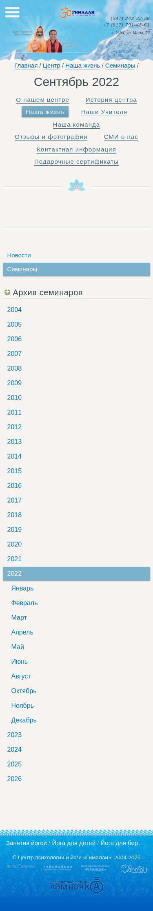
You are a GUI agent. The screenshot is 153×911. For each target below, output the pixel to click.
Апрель (22, 632)
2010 (14, 397)
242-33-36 (130, 18)
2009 (14, 383)
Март (19, 617)
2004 (14, 309)
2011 (14, 412)
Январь (22, 588)
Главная (26, 65)
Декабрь (24, 720)
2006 (14, 339)
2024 (14, 749)
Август (21, 676)
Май (17, 646)
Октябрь (24, 690)
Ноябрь (22, 705)
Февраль (24, 602)
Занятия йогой (26, 842)
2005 (14, 324)
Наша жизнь (82, 65)
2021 (14, 558)
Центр (51, 65)
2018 (14, 514)
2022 (14, 573)
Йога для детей (73, 842)
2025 (14, 764)
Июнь (19, 661)
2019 (14, 529)
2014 (14, 456)
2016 (14, 485)
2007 (14, 353)
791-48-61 (126, 25)
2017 (14, 500)
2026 (14, 778)
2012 (14, 427)
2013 (14, 441)
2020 (14, 544)
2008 (14, 368)
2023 (14, 734)
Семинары (120, 65)
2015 (14, 471)
